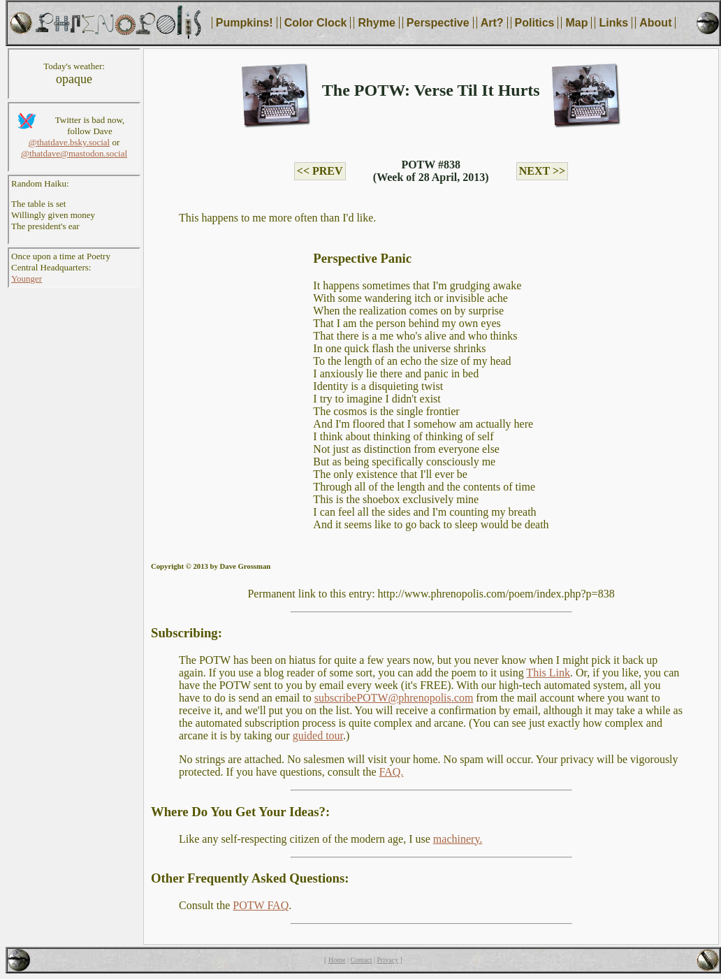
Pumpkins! (244, 23)
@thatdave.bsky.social (69, 142)
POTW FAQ (261, 905)
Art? (492, 23)
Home (336, 960)
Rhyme (376, 23)
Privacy (388, 960)
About (655, 23)
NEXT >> (542, 171)
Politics (535, 23)
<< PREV (320, 171)
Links (613, 23)
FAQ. (391, 772)
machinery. (457, 839)
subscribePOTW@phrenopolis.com (394, 698)
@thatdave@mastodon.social (74, 153)
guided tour (318, 735)
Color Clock (315, 23)
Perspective (438, 23)
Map (576, 23)
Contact (361, 960)
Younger (26, 278)
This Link (548, 673)
